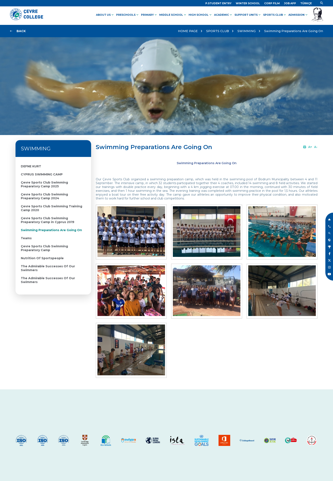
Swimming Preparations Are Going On (293, 31)
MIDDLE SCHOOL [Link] (173, 15)
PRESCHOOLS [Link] (127, 15)
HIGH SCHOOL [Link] (200, 15)
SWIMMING (246, 31)
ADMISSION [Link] (298, 15)
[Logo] (26, 19)
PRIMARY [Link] (149, 15)
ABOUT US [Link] (105, 15)
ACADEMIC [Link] (223, 15)
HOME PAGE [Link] (188, 31)
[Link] (218, 3)
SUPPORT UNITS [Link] (247, 15)
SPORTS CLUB (217, 31)
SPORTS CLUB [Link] (275, 15)
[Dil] (306, 3)
